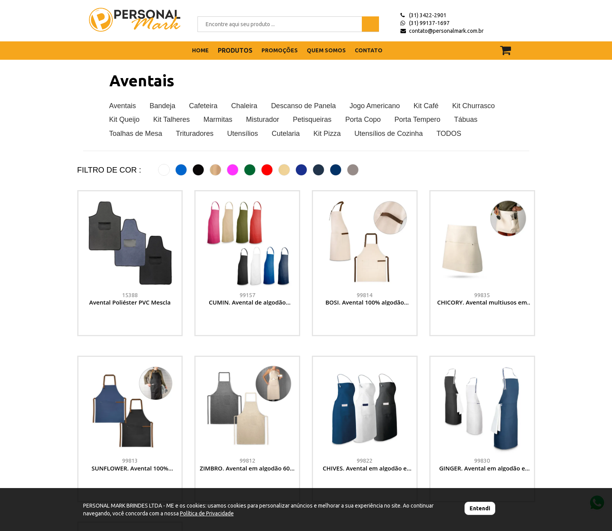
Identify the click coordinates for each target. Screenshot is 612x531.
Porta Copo (363, 119)
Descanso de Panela (303, 106)
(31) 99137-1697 (429, 23)
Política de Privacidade (207, 513)
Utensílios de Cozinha (388, 133)
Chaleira (244, 106)
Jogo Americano (375, 106)
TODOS (448, 133)
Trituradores (194, 133)
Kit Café (426, 106)
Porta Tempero (417, 119)
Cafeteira (203, 106)
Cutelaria (286, 133)
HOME (200, 50)
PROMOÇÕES (280, 50)
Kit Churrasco (473, 106)
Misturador (262, 119)
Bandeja (162, 106)
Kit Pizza (327, 133)
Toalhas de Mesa (135, 133)
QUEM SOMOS (326, 50)
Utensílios (242, 133)
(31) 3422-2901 (428, 15)
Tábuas (465, 119)
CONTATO (368, 50)
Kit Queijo (124, 119)
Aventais (141, 80)
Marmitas (217, 119)
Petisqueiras (312, 119)
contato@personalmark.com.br (446, 31)
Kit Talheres (171, 119)
